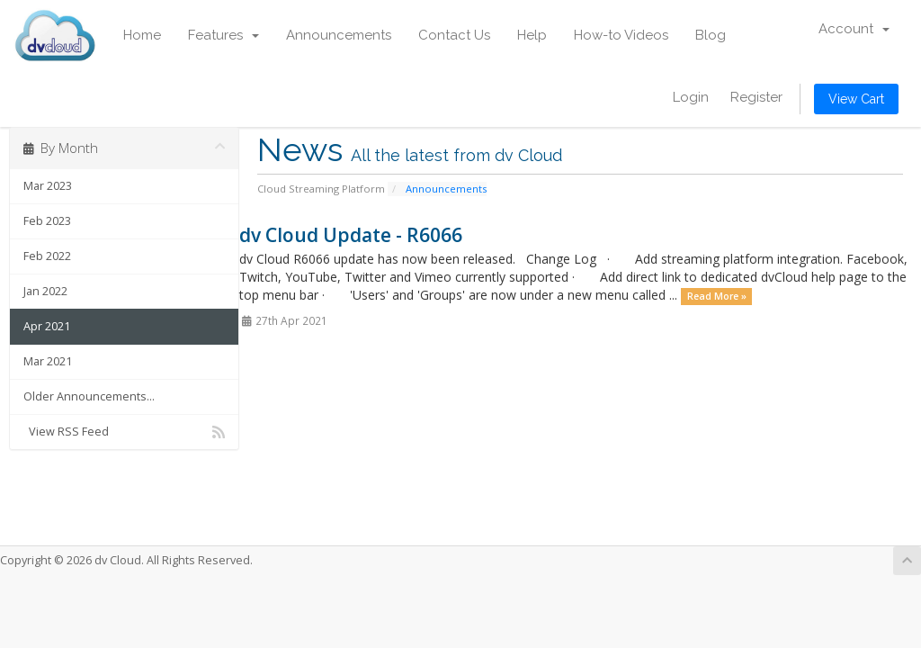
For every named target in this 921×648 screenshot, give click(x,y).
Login (691, 97)
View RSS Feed (124, 432)
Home (142, 35)
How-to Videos (621, 35)
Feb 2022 (47, 256)
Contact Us (454, 35)
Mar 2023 (47, 186)
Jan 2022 (45, 291)
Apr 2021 (46, 326)
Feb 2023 (47, 221)
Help (532, 35)
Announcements (338, 35)
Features (223, 35)
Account (854, 29)
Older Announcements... (89, 396)
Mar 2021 (47, 361)
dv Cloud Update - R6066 (350, 235)
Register (756, 97)
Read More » (717, 296)
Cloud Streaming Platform (321, 188)
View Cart (856, 99)
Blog (710, 35)
